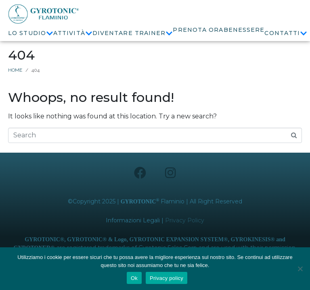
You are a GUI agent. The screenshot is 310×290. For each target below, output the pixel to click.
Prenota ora (198, 29)
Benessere (244, 29)
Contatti (285, 33)
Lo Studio (30, 33)
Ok (134, 278)
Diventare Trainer (132, 33)
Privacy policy (166, 278)
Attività (72, 33)
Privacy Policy (184, 228)
